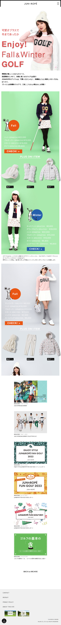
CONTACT (6, 593)
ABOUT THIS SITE (8, 607)
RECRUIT (5, 597)
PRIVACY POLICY (8, 602)
